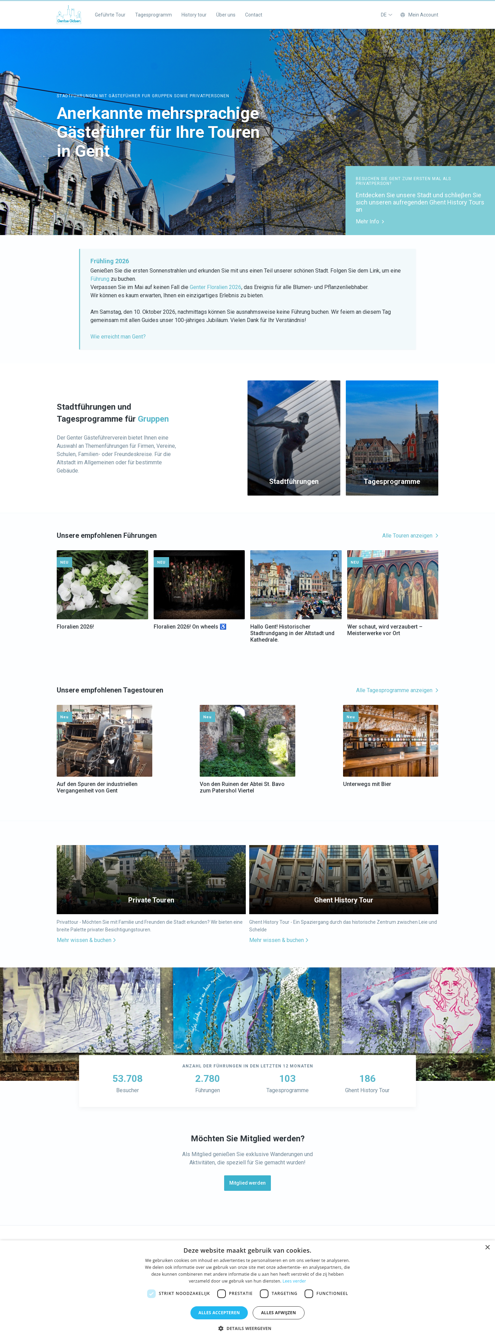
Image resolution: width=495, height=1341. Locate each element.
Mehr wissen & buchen (86, 940)
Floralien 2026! (75, 626)
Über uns (225, 15)
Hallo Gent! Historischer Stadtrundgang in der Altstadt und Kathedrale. (292, 633)
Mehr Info (370, 221)
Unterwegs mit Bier (367, 784)
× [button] (487, 1247)
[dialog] (247, 1290)
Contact (253, 15)
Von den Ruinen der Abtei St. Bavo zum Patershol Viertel (242, 787)
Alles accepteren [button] (219, 1313)
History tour (194, 15)
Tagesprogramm (153, 15)
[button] (247, 1329)
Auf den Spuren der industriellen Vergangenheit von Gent (97, 787)
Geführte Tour (110, 15)
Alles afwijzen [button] (278, 1313)
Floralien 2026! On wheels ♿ (190, 626)
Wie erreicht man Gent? (118, 336)
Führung (99, 279)
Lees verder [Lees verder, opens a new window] (294, 1281)
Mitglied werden (247, 1183)
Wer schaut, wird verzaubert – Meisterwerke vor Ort (384, 629)
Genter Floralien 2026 (214, 287)
